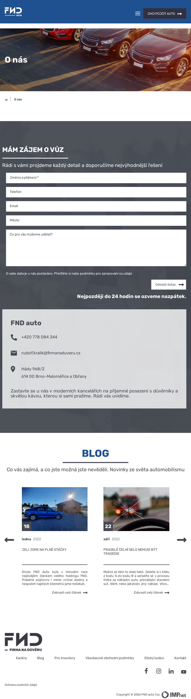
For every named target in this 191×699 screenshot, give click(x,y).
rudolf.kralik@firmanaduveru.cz (46, 343)
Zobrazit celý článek (70, 584)
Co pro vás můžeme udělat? (31, 226)
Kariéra (21, 649)
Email (14, 197)
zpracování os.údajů (117, 265)
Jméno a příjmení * (24, 169)
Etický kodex (154, 649)
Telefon (15, 183)
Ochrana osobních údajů (21, 676)
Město (14, 211)
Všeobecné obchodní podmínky (110, 649)
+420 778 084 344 (34, 327)
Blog (40, 649)
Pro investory (64, 649)
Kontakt (180, 649)
